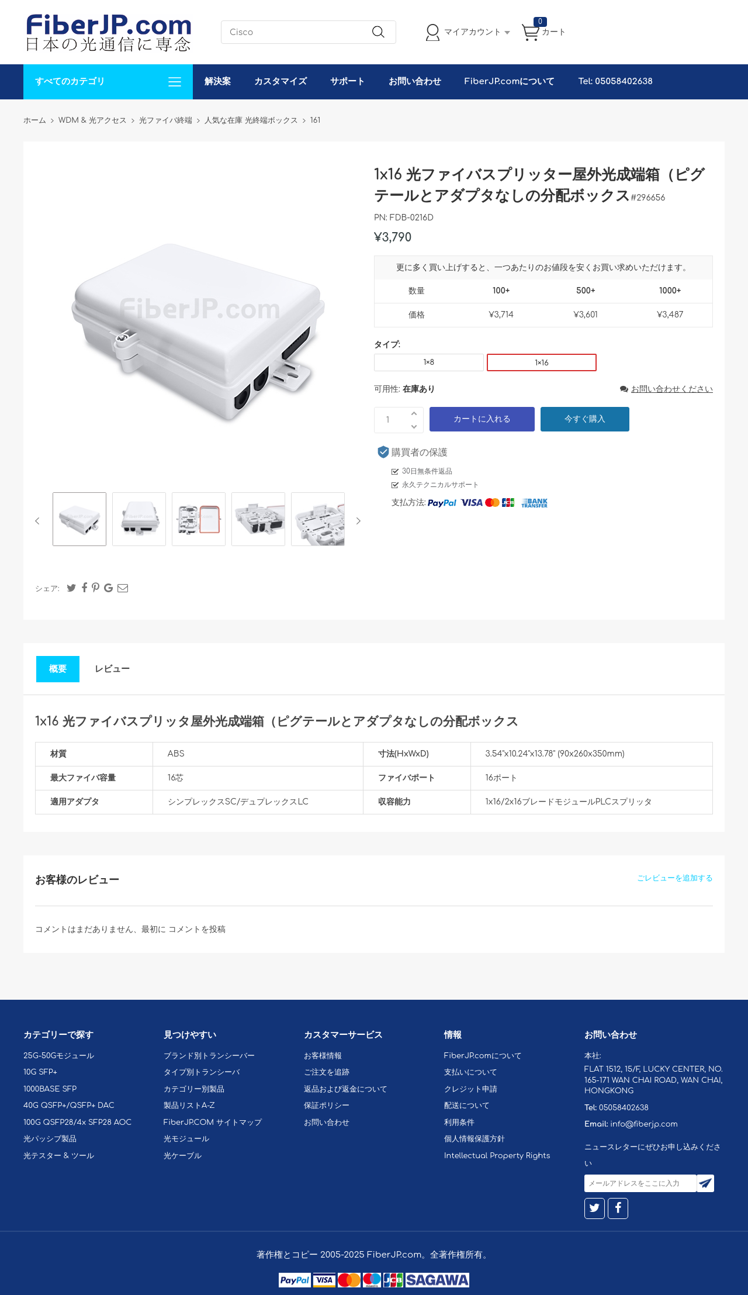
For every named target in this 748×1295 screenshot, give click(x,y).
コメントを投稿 (197, 929)
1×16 (541, 363)
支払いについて (470, 1072)
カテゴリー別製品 (194, 1089)
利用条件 (459, 1122)
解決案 (218, 82)
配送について (467, 1105)
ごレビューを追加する (675, 878)
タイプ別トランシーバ (202, 1072)
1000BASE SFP (50, 1089)
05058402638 (624, 1108)
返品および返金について (345, 1089)
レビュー (112, 669)
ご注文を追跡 (326, 1072)
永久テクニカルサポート (440, 485)
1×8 (428, 362)
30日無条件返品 (427, 471)
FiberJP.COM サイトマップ (213, 1122)
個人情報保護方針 (474, 1139)
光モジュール (186, 1139)
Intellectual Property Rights (497, 1156)
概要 (58, 669)
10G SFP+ (40, 1072)
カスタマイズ (280, 82)
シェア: (47, 589)
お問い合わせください (666, 389)
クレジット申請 (470, 1089)
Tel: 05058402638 (615, 82)
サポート (347, 82)
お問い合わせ (415, 82)
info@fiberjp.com (644, 1124)
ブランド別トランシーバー (209, 1056)
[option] (79, 521)
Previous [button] (39, 520)
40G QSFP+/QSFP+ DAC (69, 1105)
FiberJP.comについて (510, 82)
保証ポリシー (326, 1105)
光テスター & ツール (58, 1156)
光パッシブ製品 (50, 1139)
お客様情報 (323, 1056)
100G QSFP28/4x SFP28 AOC (77, 1122)
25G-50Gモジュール (58, 1056)
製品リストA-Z (189, 1105)
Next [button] (356, 520)
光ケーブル (183, 1156)
